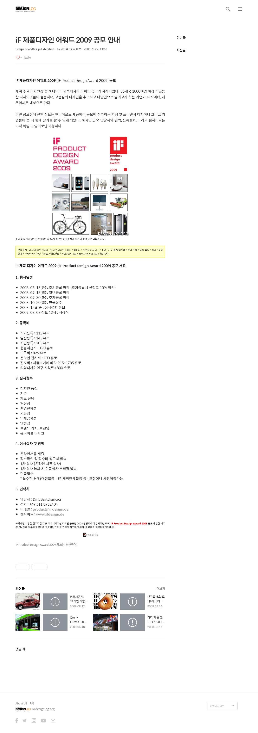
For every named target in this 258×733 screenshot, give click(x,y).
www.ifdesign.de (50, 514)
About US (21, 703)
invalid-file (90, 534)
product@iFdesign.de (50, 509)
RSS (32, 703)
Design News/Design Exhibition (34, 49)
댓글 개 (20, 649)
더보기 (160, 588)
